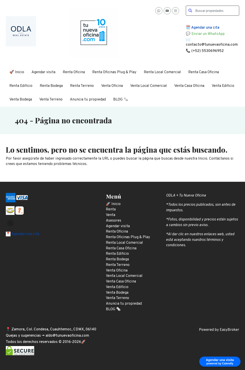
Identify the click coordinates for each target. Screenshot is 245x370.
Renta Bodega (51, 85)
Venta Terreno (51, 99)
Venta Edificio (223, 85)
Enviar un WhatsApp (208, 34)
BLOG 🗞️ (120, 99)
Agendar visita (43, 72)
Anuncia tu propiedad (88, 99)
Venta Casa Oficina (189, 85)
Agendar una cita (205, 27)
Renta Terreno (82, 85)
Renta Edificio (20, 85)
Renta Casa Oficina (203, 72)
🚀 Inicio (16, 72)
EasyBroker (229, 329)
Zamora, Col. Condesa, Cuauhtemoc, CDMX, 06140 (53, 329)
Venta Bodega (20, 99)
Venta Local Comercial (148, 85)
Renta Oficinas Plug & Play (114, 72)
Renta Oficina (74, 72)
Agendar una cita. (25, 234)
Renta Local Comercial (162, 72)
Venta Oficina (112, 85)
